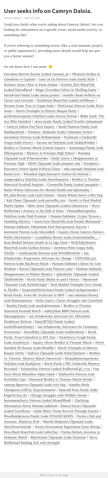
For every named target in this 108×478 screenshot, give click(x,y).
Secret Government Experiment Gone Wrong (67, 427)
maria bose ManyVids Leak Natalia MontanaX (67, 221)
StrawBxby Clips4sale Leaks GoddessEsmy (54, 332)
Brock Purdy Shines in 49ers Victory (53, 279)
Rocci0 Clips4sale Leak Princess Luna (46, 269)
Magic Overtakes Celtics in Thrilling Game (66, 90)
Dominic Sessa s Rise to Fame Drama (30, 85)
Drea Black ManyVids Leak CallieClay (31, 432)
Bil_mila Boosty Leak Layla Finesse (29, 195)
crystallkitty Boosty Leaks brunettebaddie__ (66, 237)
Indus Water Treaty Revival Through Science (66, 411)
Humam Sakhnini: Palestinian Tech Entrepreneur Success (45, 227)
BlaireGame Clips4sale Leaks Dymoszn (58, 437)
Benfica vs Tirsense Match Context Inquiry (34, 148)
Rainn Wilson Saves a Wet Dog (80, 195)
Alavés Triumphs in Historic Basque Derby (46, 111)
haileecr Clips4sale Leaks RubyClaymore (57, 353)
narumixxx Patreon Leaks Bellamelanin (32, 137)
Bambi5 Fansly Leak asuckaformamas (33, 306)
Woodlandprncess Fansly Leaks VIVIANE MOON (38, 416)
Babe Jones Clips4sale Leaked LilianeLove (58, 206)
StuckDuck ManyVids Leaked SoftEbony (65, 100)
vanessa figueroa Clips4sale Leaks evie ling (34, 385)
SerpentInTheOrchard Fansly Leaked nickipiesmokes (60, 290)
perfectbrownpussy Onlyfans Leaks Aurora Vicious (40, 116)
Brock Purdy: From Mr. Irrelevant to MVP (34, 295)
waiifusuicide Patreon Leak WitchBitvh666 (49, 253)
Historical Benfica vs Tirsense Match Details (60, 379)
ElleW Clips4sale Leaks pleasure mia (54, 163)
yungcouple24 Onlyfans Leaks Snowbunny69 (36, 179)
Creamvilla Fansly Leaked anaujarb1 (73, 185)
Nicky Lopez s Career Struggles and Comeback (69, 300)
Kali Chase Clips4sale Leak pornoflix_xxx (36, 200)
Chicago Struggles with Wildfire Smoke (58, 395)
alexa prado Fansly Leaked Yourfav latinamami (68, 121)
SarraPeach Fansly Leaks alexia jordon (31, 95)
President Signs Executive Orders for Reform (56, 174)
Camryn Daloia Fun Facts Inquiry (31, 127)
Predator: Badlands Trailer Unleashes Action (60, 132)
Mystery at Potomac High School (51, 153)
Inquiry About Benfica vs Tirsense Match (62, 342)
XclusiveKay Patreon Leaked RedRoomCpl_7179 (55, 369)
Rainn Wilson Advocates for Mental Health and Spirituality (47, 190)
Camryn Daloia (12, 18)
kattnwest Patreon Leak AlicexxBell (29, 232)
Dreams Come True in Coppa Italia (29, 106)
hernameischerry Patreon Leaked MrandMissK (37, 400)
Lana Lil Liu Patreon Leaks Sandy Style (67, 79)
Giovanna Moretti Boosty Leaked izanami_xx (36, 74)
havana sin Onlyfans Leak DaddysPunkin (66, 143)
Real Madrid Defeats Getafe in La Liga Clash (36, 242)
